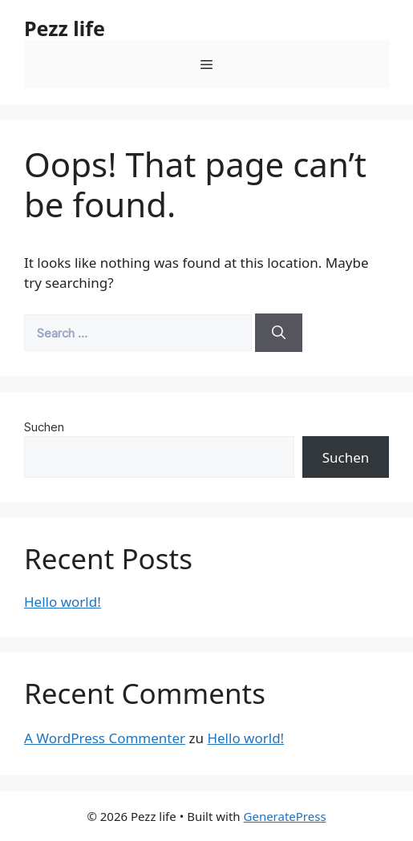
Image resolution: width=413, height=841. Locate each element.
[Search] (278, 332)
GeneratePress (285, 816)
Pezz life (64, 28)
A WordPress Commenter (104, 738)
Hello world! (62, 601)
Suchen (44, 427)
